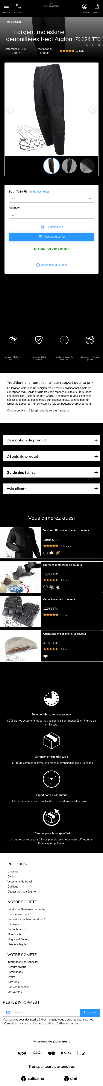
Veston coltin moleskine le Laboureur (66, 530)
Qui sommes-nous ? (19, 952)
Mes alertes (14, 1029)
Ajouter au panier (51, 236)
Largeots (12, 909)
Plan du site (14, 972)
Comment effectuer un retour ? (26, 957)
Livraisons (13, 962)
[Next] (93, 109)
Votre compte (22, 992)
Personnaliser (51, 227)
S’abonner (90, 1050)
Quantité (14, 207)
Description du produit (44, 51)
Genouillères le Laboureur (59, 618)
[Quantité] (51, 215)
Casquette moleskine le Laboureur (64, 662)
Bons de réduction (18, 1024)
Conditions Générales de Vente (26, 947)
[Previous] (10, 109)
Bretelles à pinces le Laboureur (62, 574)
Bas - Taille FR (29, 192)
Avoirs (11, 1014)
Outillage (12, 924)
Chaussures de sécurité (21, 929)
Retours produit (16, 1004)
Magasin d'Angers (18, 977)
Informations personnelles (23, 999)
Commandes (15, 1009)
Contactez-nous (17, 967)
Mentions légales (17, 982)
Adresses (13, 1019)
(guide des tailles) (39, 191)
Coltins (11, 914)
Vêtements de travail (19, 919)
